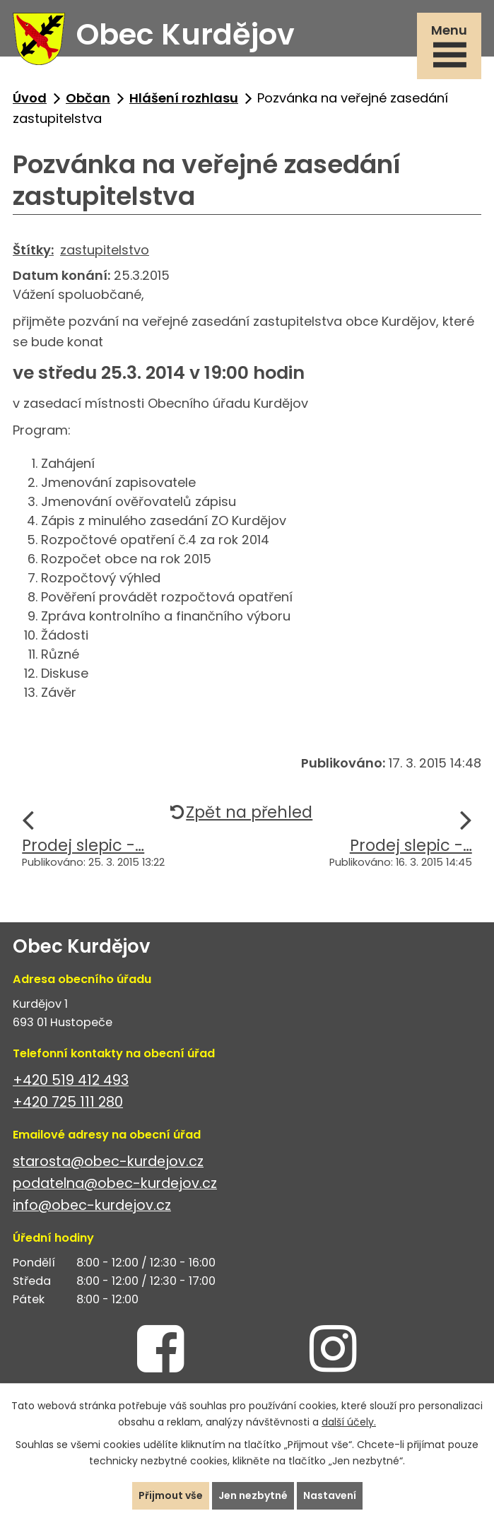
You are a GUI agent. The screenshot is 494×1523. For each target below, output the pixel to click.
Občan (88, 98)
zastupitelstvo (104, 250)
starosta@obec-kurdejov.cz (108, 1161)
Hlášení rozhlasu (183, 98)
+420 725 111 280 (68, 1102)
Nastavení (329, 1495)
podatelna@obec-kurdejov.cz (115, 1183)
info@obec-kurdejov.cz (92, 1205)
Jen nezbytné (253, 1495)
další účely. (349, 1422)
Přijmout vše (171, 1495)
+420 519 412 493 (71, 1080)
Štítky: (33, 250)
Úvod (30, 98)
